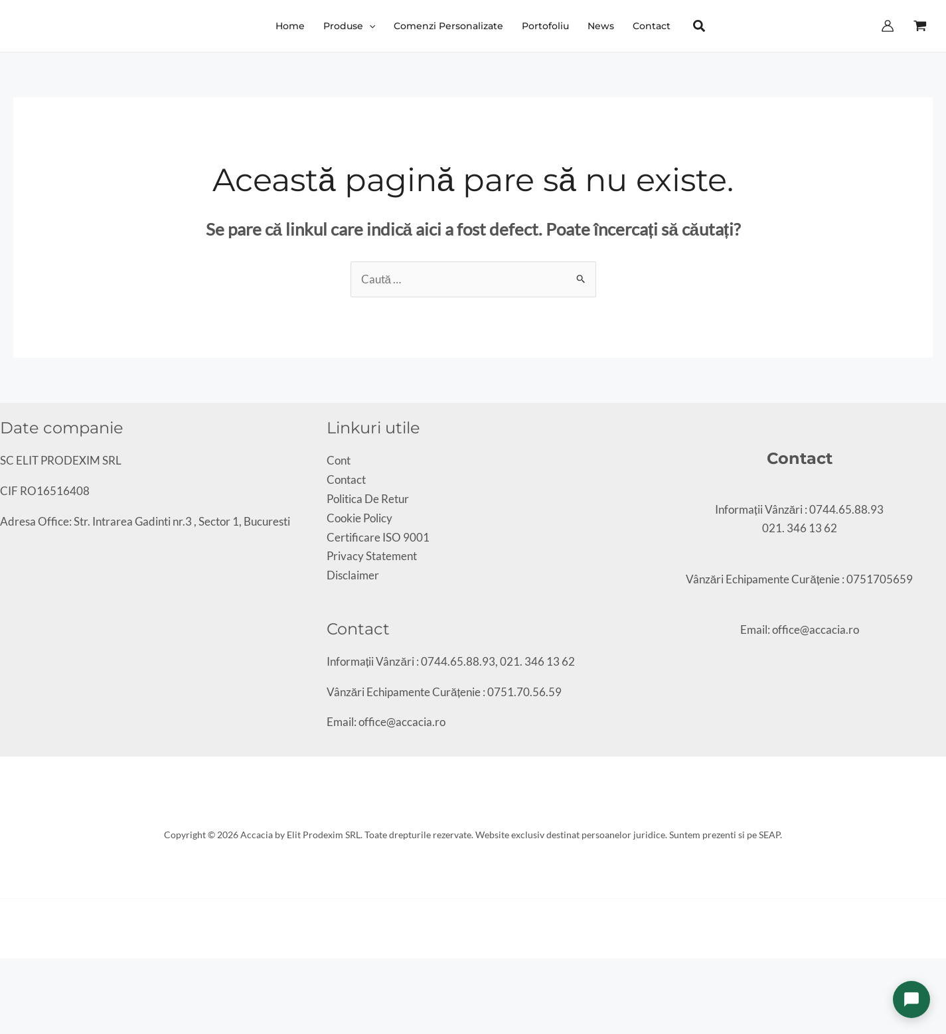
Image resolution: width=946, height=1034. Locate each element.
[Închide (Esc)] (38, 971)
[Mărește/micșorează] (4, 971)
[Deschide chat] (911, 999)
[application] (369, 25)
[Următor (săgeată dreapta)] (16, 991)
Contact (346, 479)
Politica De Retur (368, 499)
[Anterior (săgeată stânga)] (4, 991)
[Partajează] (27, 971)
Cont (339, 460)
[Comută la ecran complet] (16, 971)
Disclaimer (353, 575)
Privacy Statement (372, 556)
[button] (349, 25)
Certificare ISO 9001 (378, 537)
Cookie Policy (359, 518)
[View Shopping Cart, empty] (920, 25)
